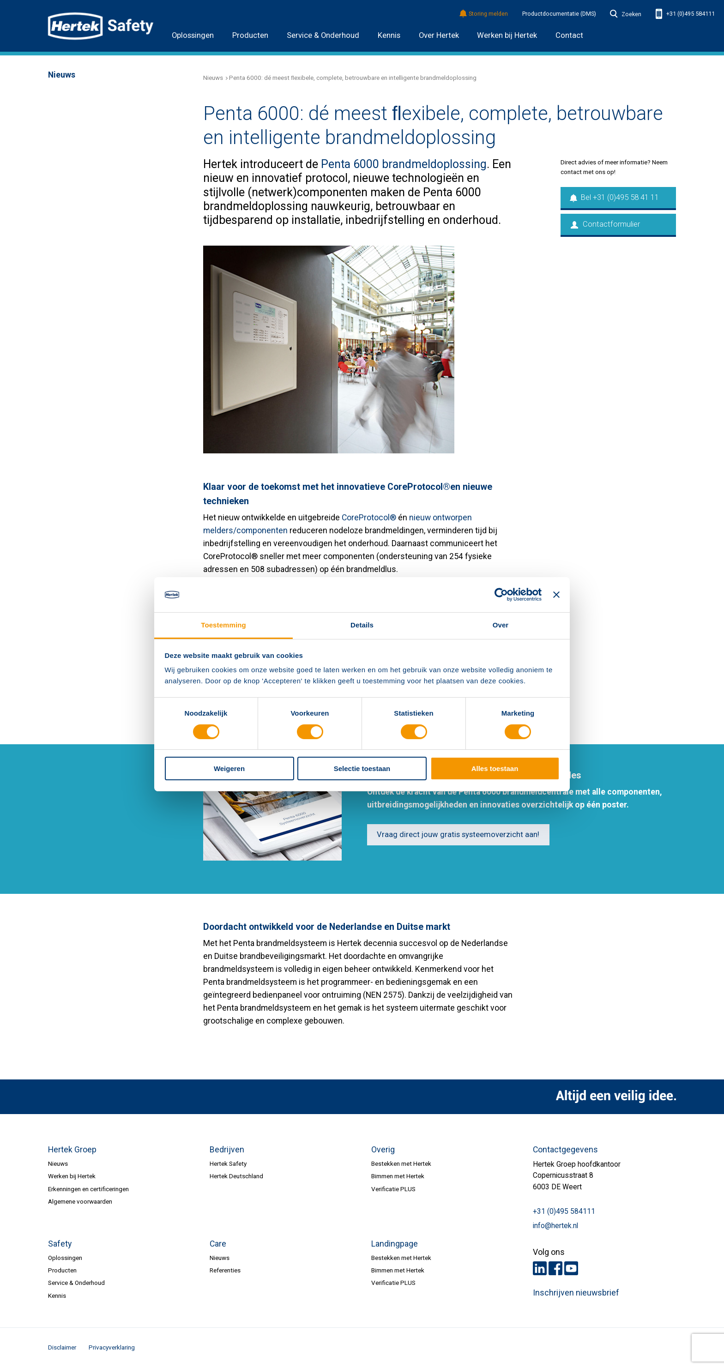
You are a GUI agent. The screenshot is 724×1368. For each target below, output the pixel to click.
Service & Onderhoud (323, 35)
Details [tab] (362, 625)
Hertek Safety (228, 1163)
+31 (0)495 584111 (685, 14)
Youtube (571, 1268)
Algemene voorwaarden (80, 1201)
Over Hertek (439, 35)
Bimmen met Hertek (397, 1176)
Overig (383, 1149)
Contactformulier (605, 224)
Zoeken (625, 14)
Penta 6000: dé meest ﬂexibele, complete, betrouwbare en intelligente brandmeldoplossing (353, 77)
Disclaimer (62, 1347)
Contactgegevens (565, 1149)
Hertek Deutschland (236, 1176)
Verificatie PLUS (393, 1189)
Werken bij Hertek (507, 35)
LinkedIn (540, 1268)
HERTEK (101, 26)
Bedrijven (227, 1149)
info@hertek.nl (555, 1226)
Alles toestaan (495, 768)
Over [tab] (501, 625)
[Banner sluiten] (556, 594)
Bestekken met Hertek (401, 1163)
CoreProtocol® (369, 517)
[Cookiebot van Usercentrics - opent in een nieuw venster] (501, 595)
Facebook (555, 1268)
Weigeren (229, 768)
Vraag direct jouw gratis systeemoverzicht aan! (458, 834)
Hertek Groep (72, 1149)
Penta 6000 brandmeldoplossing (404, 164)
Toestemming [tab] (223, 625)
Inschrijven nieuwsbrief (576, 1292)
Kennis (389, 35)
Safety (60, 1243)
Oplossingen (193, 35)
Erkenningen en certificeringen (88, 1189)
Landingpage (394, 1243)
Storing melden (484, 14)
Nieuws (213, 77)
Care (218, 1243)
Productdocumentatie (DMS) (559, 14)
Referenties (225, 1270)
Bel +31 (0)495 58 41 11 (615, 197)
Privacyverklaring (112, 1347)
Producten (250, 35)
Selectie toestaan (362, 768)
